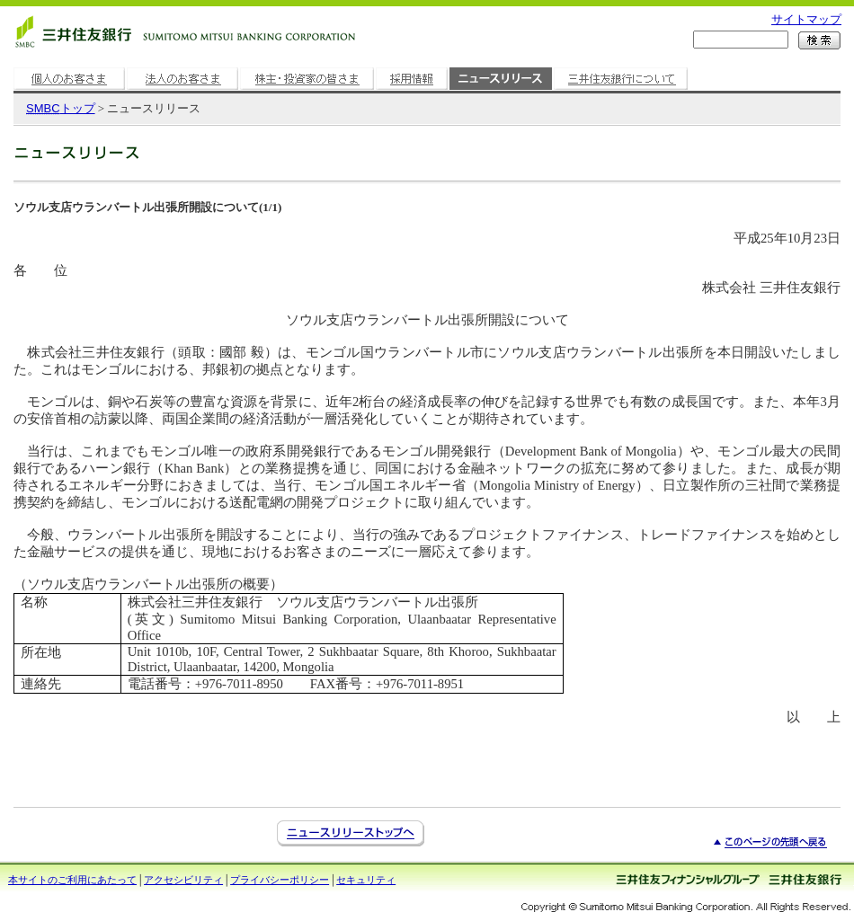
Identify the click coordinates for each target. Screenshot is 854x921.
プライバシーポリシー (279, 879)
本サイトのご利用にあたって (72, 879)
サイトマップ (806, 19)
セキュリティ (366, 879)
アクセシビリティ (183, 879)
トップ (60, 108)
